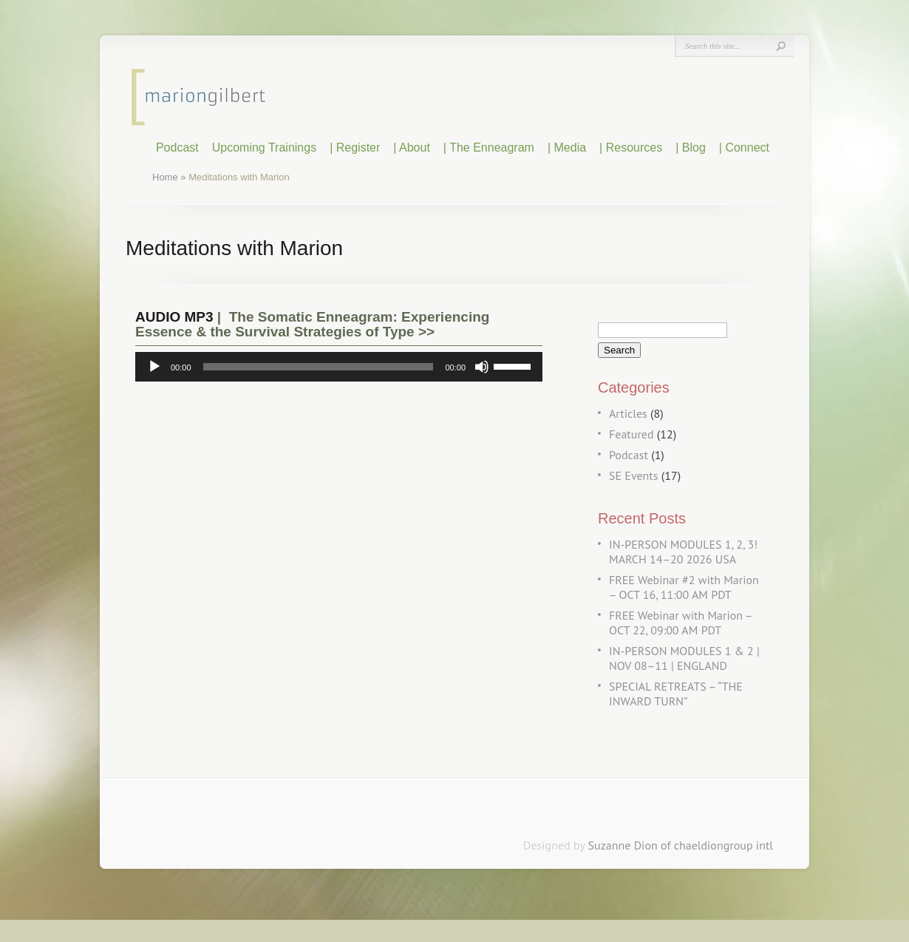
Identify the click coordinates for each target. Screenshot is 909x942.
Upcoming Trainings (264, 147)
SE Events (633, 475)
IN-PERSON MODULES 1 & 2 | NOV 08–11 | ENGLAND (684, 658)
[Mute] (481, 366)
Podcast (177, 147)
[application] (338, 367)
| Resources (630, 147)
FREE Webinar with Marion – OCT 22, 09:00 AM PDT (680, 622)
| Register (355, 147)
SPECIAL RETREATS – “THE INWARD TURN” (676, 693)
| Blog (690, 147)
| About (411, 147)
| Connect (744, 147)
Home (165, 177)
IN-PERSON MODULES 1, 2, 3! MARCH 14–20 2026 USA (683, 551)
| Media (567, 147)
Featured (631, 434)
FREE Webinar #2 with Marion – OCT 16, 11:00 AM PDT (684, 587)
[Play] (154, 366)
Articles (628, 413)
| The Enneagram (488, 147)
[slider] (318, 366)
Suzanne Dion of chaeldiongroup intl (680, 845)
